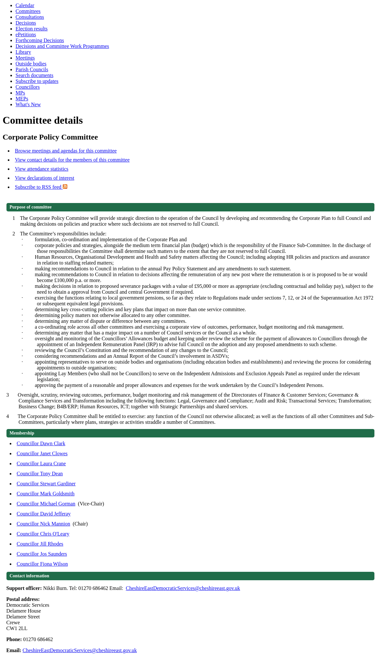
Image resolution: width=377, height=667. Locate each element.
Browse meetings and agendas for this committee (66, 150)
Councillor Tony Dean (40, 473)
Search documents (34, 75)
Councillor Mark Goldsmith (46, 493)
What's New (28, 104)
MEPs (22, 98)
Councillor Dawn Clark (41, 443)
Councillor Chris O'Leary (43, 534)
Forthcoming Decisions (40, 40)
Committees (28, 11)
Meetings (25, 58)
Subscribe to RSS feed (41, 187)
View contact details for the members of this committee (72, 160)
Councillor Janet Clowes (42, 453)
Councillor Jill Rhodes (40, 544)
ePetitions (26, 34)
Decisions (26, 23)
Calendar (25, 5)
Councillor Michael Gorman (46, 503)
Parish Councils (32, 69)
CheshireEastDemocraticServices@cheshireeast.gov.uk (183, 588)
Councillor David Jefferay (44, 513)
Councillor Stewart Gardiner (46, 483)
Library (23, 52)
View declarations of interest (44, 178)
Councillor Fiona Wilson (42, 564)
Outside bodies (31, 63)
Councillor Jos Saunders (42, 554)
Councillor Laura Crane (41, 463)
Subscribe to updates (37, 81)
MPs (20, 93)
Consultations (30, 17)
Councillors (28, 87)
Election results (32, 28)
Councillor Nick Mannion (43, 523)
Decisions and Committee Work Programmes (62, 46)
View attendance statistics (41, 169)
